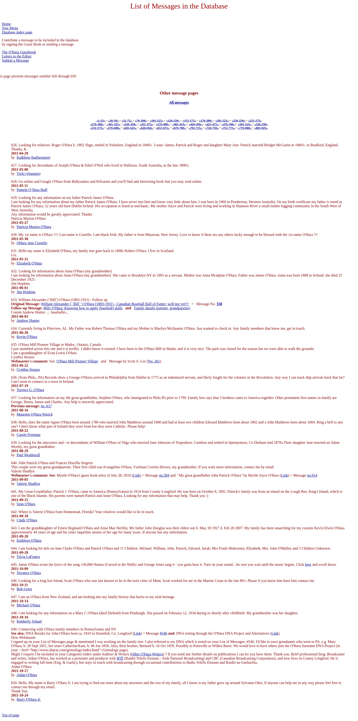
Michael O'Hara (28, 605)
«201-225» (222, 120)
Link (136, 475)
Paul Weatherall (28, 455)
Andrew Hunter (27, 320)
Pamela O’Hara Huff (32, 190)
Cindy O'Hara (27, 520)
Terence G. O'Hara (30, 390)
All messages (179, 102)
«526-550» (260, 124)
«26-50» (113, 120)
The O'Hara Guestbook (19, 52)
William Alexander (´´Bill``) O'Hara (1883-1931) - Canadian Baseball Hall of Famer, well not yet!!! (115, 304)
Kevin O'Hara (27, 337)
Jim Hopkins (26, 292)
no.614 (312, 475)
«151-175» (190, 120)
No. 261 (154, 361)
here (308, 564)
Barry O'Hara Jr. (29, 699)
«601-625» (130, 128)
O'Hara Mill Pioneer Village (77, 361)
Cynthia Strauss (28, 369)
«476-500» (228, 124)
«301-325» (114, 124)
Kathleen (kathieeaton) (33, 157)
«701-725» (196, 128)
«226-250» (239, 120)
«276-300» (97, 124)
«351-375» (147, 124)
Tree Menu (10, 28)
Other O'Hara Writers (147, 654)
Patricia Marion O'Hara (34, 227)
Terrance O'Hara (29, 573)
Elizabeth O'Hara (29, 263)
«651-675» (163, 128)
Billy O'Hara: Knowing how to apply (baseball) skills (82, 308)
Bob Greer (24, 589)
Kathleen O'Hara (29, 540)
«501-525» (245, 124)
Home (6, 24)
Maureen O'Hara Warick (35, 414)
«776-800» (245, 128)
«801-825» (260, 128)
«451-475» (212, 124)
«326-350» (130, 124)
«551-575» (97, 128)
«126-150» (173, 120)
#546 (163, 633)
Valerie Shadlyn (28, 484)
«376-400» (163, 124)
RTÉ (120, 658)
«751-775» (228, 128)
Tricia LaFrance (28, 557)
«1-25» (101, 120)
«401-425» (179, 124)
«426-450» (196, 124)
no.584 (164, 475)
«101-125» (157, 120)
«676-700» (179, 128)
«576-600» (114, 128)
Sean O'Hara (26, 504)
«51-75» (127, 120)
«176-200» (206, 120)
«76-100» (141, 120)
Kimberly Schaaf (29, 621)
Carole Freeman (28, 435)
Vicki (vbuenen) (28, 174)
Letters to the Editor (16, 56)
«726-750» (212, 128)
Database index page (17, 32)
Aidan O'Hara (26, 675)
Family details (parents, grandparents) (162, 308)
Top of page (10, 715)
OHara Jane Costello (32, 243)
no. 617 (46, 406)
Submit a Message (15, 60)
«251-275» (254, 120)
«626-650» (147, 128)
